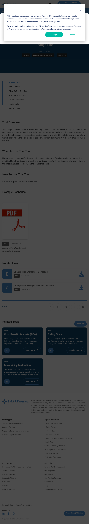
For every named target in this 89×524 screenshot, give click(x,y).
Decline (72, 35)
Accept (54, 35)
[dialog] (44, 22)
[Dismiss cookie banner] (81, 10)
